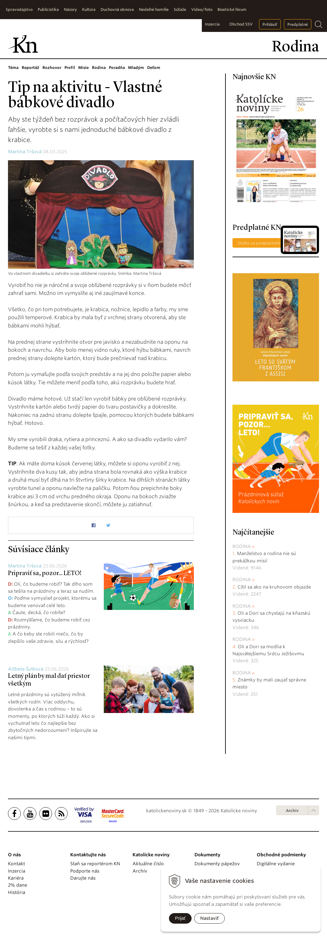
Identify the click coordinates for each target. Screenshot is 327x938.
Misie (83, 67)
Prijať (180, 918)
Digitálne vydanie (276, 863)
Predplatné (297, 24)
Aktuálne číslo (148, 863)
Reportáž (30, 67)
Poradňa (117, 67)
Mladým (136, 67)
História (16, 892)
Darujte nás (82, 878)
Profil (70, 67)
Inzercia (212, 24)
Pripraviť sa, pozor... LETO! (44, 573)
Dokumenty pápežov (217, 863)
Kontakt (16, 863)
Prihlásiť (269, 24)
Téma (13, 67)
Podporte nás (84, 871)
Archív (292, 810)
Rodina (99, 67)
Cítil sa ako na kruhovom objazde (274, 586)
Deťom (153, 67)
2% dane (17, 885)
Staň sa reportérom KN (95, 863)
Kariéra (16, 878)
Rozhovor (51, 67)
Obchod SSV (241, 24)
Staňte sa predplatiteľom (260, 243)
